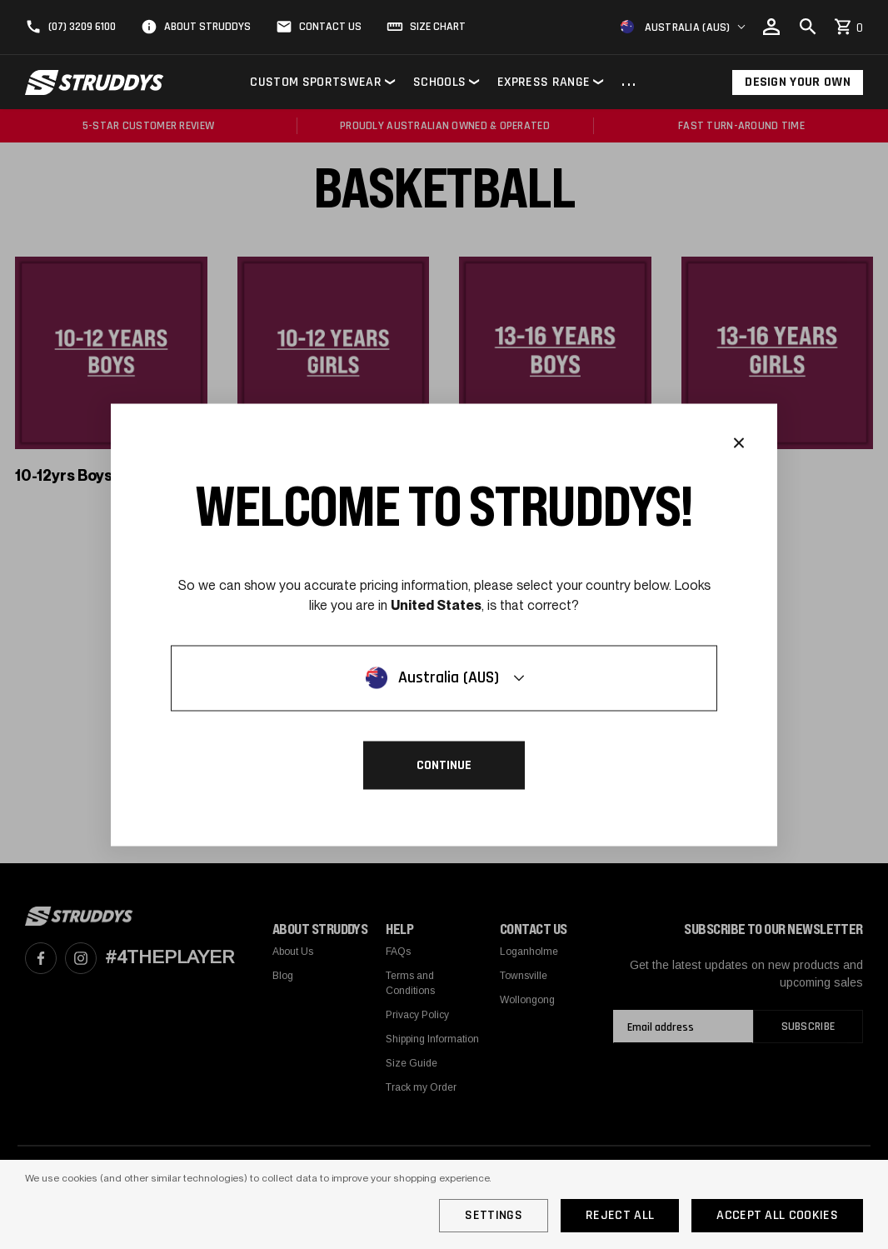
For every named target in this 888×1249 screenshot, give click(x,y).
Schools (439, 82)
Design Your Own (798, 82)
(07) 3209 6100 (82, 26)
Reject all (620, 1215)
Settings (493, 1215)
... (629, 82)
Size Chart (438, 26)
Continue (444, 764)
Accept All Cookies (777, 1215)
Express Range (543, 82)
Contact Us (330, 26)
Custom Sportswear (315, 82)
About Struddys (207, 26)
